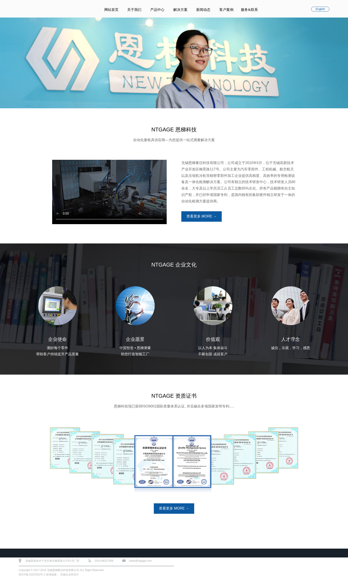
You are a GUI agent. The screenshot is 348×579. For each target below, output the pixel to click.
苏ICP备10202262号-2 (32, 574)
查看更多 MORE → (201, 216)
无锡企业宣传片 (69, 574)
